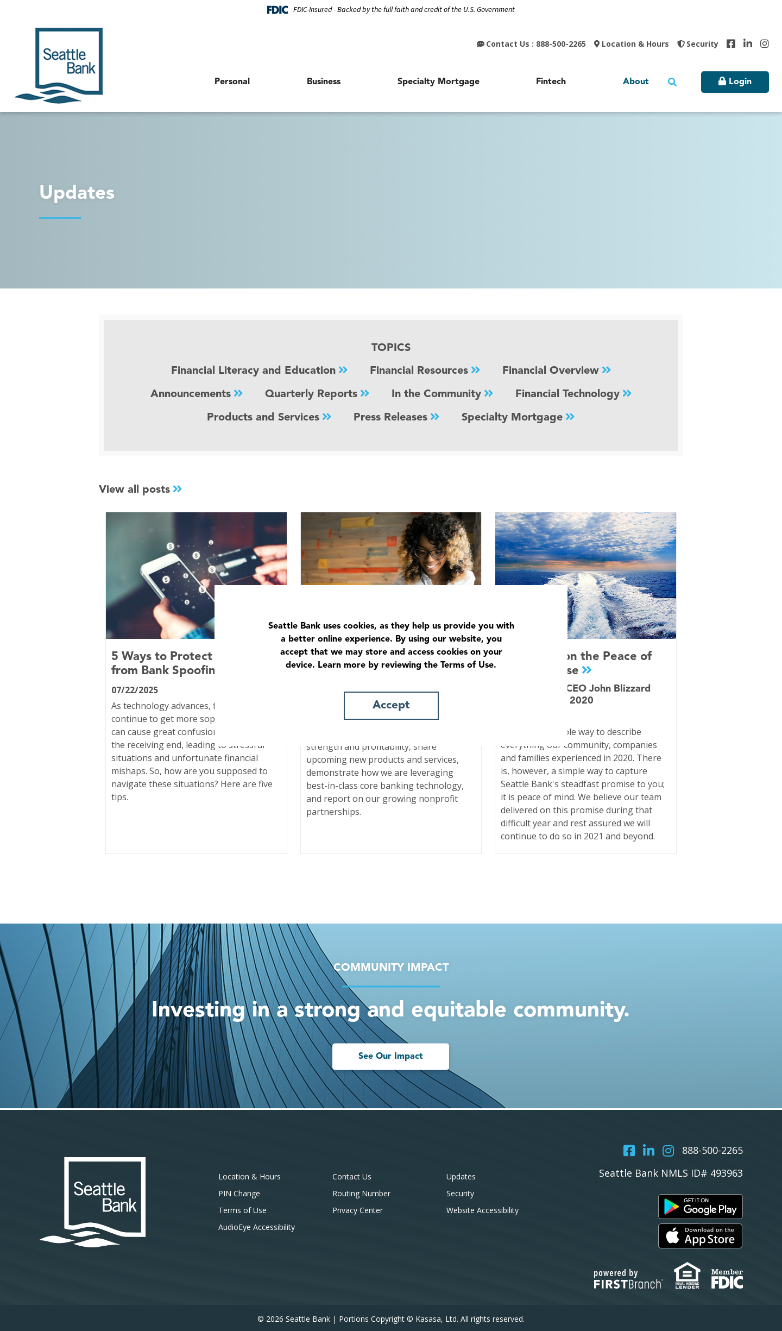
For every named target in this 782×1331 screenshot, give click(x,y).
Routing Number (361, 1192)
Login (740, 82)
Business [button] (323, 82)
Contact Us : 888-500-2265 (536, 44)
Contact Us (351, 1175)
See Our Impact (390, 1055)
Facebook (731, 43)
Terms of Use (242, 1208)
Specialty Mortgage (512, 416)
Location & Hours (635, 44)
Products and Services (263, 416)
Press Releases (390, 416)
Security (702, 44)
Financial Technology (567, 393)
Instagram (764, 43)
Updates (461, 1175)
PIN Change (239, 1192)
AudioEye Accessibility (256, 1225)
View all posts (134, 489)
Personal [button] (232, 82)
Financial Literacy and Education (253, 371)
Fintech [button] (551, 82)
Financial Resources (419, 371)
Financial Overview (550, 371)
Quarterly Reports (311, 393)
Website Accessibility (482, 1208)
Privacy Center (357, 1208)
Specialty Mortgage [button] (439, 82)
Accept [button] (391, 705)
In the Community (436, 393)
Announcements (190, 393)
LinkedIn (747, 43)
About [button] (636, 82)
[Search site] (672, 82)
